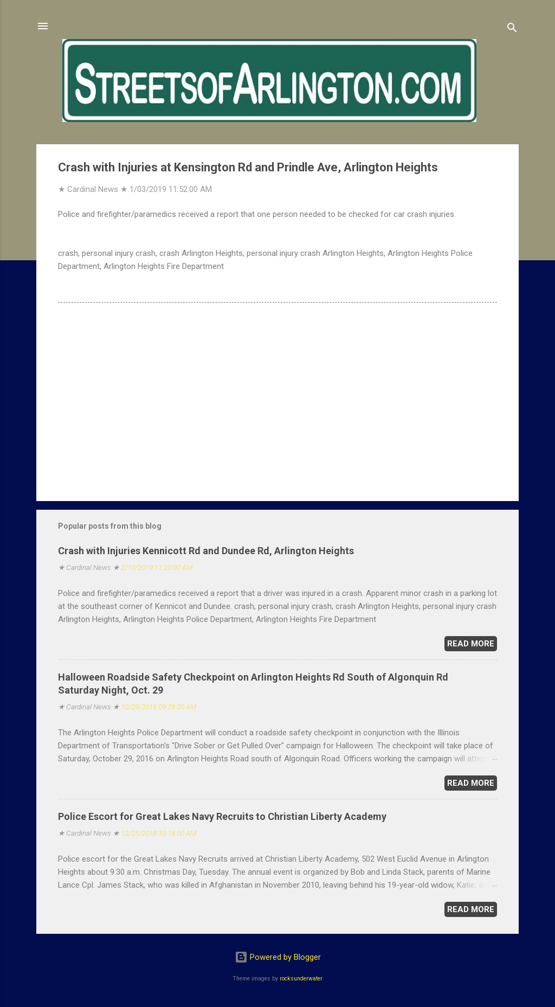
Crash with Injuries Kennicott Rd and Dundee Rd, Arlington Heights (206, 550)
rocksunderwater (301, 978)
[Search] (512, 29)
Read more (470, 644)
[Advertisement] (277, 400)
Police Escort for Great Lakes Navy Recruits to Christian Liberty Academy (222, 816)
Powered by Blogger (278, 957)
